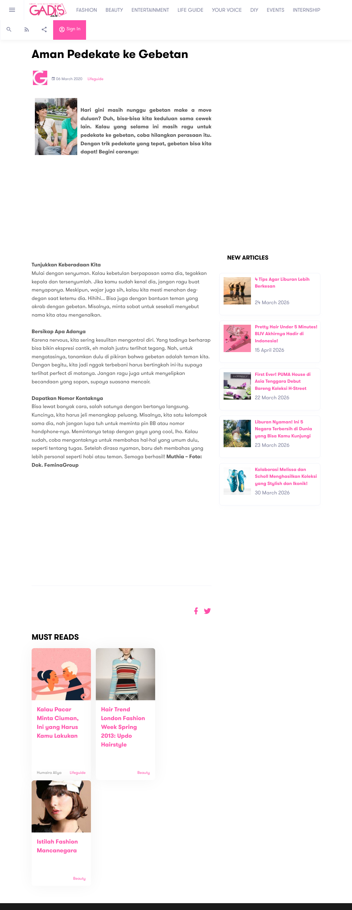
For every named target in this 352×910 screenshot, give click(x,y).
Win (201, 869)
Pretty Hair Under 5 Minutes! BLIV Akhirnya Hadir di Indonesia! (286, 334)
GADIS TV (217, 869)
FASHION (86, 10)
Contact (98, 850)
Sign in (70, 30)
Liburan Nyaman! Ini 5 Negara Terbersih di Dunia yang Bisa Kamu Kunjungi (283, 429)
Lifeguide (96, 79)
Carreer (98, 857)
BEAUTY (114, 10)
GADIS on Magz (244, 869)
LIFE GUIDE (190, 10)
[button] (207, 611)
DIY (254, 10)
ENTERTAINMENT (150, 10)
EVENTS (276, 10)
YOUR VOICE (227, 10)
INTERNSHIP (306, 10)
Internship (100, 863)
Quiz (189, 869)
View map (14, 870)
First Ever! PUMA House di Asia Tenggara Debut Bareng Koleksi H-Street (283, 381)
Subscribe (269, 845)
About (96, 843)
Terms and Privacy (223, 906)
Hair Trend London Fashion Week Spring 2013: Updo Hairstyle (119, 727)
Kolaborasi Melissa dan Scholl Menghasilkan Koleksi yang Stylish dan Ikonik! (286, 476)
